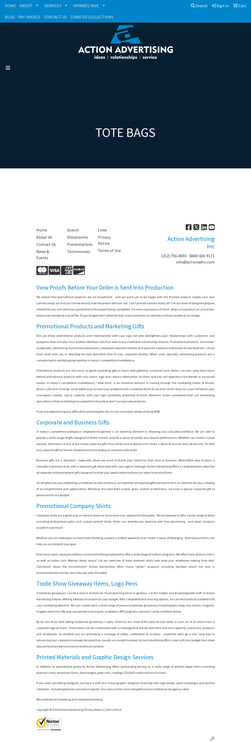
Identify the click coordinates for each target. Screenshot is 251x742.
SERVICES (52, 5)
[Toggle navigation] (8, 68)
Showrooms (77, 237)
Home (41, 229)
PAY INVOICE (29, 16)
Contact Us (46, 244)
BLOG (10, 16)
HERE (156, 411)
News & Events (42, 254)
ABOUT (25, 5)
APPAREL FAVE (86, 5)
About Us (44, 237)
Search (199, 5)
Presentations (79, 244)
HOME (10, 5)
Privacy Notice (104, 240)
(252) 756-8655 (174, 255)
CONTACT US (55, 16)
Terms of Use (109, 250)
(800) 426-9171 (202, 255)
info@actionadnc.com (195, 262)
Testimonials (78, 251)
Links (102, 229)
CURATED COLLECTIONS (91, 16)
